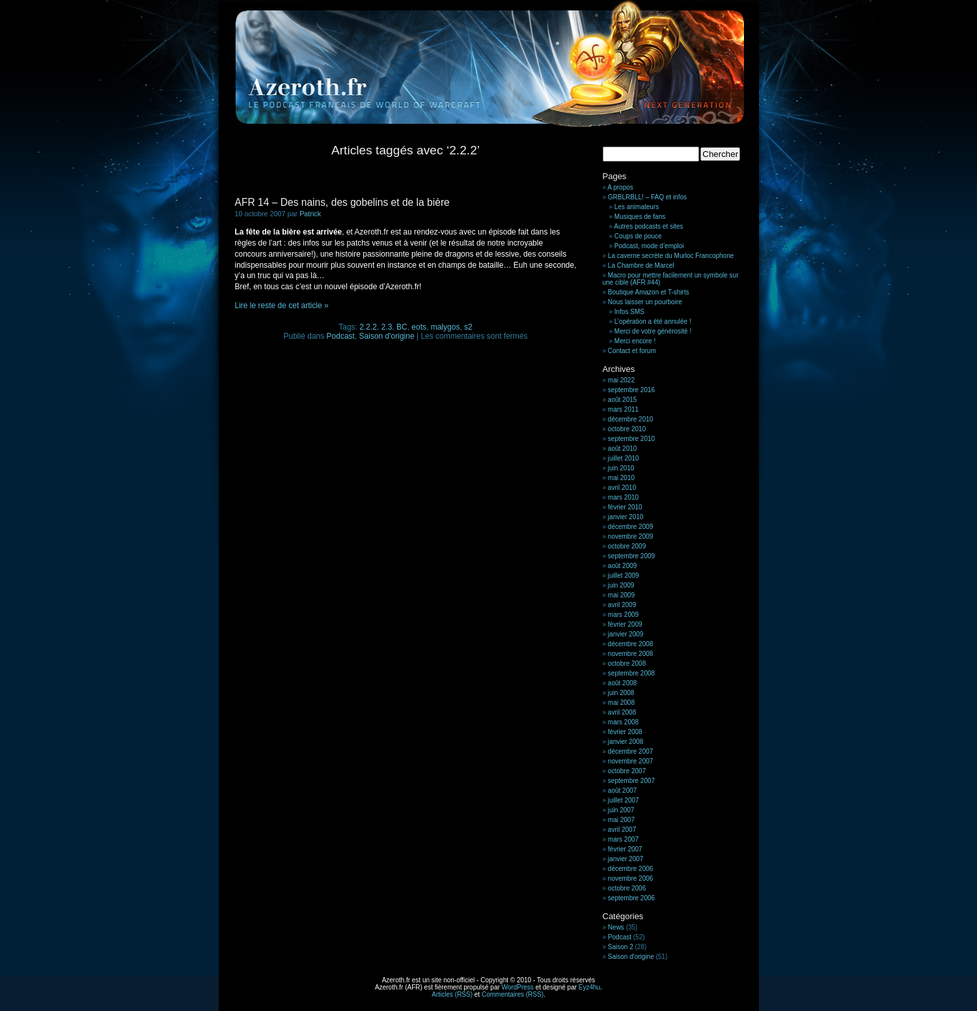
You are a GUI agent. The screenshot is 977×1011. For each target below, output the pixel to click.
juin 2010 (621, 468)
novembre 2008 (631, 653)
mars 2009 (623, 614)
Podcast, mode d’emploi (649, 245)
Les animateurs (636, 206)
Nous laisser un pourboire (645, 302)
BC (401, 327)
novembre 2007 (631, 761)
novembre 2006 (631, 878)
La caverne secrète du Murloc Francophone (671, 255)
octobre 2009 (627, 546)
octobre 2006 (627, 888)
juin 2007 (621, 810)
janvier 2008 (625, 741)
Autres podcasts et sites (648, 226)
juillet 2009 (623, 575)
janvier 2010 (625, 516)
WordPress (518, 987)
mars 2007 (623, 839)
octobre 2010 (627, 429)
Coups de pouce (638, 236)
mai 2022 (621, 380)
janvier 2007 (625, 858)
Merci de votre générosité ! (652, 331)
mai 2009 (621, 595)
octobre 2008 (627, 663)
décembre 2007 (631, 751)
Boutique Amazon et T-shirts (648, 292)
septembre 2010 (631, 438)
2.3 (386, 327)
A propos (620, 187)
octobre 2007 (627, 771)
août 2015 (622, 399)
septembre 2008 (631, 673)
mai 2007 (621, 819)
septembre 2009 (631, 556)
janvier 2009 (625, 634)
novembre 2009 (631, 536)
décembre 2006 (631, 868)
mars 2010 (623, 497)
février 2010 (625, 507)
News (616, 927)
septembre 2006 (631, 898)
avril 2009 (622, 604)
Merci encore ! (634, 341)
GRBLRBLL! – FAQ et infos (647, 197)
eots (418, 327)
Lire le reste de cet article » (282, 305)
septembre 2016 (631, 389)
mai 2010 (621, 477)
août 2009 (622, 565)
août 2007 (622, 790)
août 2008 (622, 683)
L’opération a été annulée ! (652, 321)
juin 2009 (621, 585)
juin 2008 (621, 692)
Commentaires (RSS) (513, 994)
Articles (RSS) (452, 994)
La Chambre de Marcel (641, 265)
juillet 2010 (623, 458)
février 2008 (625, 731)
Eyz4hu (589, 987)
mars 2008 (623, 722)
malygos (445, 327)
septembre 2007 (631, 780)
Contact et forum (632, 350)
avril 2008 (622, 712)
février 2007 (625, 849)
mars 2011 (623, 409)
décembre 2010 (631, 419)
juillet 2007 (623, 800)
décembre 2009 (631, 526)
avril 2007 (622, 829)
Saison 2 (620, 946)
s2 (468, 327)
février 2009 (625, 624)
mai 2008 (621, 702)
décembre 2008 (631, 644)
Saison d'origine (387, 336)
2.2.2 (368, 327)
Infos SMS (629, 311)
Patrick (310, 214)
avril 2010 (622, 487)
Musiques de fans (639, 216)
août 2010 (622, 448)
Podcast (341, 336)
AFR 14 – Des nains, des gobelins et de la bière (342, 202)
